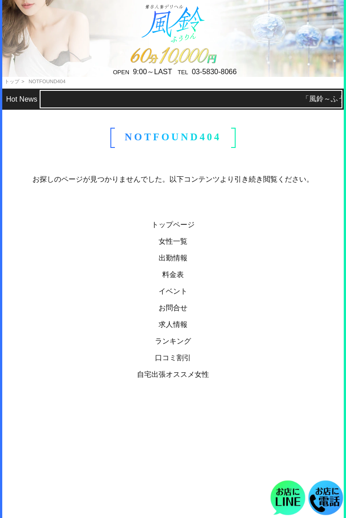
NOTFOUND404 (46, 81)
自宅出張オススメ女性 (173, 374)
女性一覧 (173, 241)
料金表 (173, 274)
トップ (12, 81)
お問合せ (173, 308)
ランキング (173, 341)
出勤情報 (173, 258)
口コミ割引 (173, 358)
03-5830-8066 (214, 72)
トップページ (173, 224)
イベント (173, 291)
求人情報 (173, 324)
